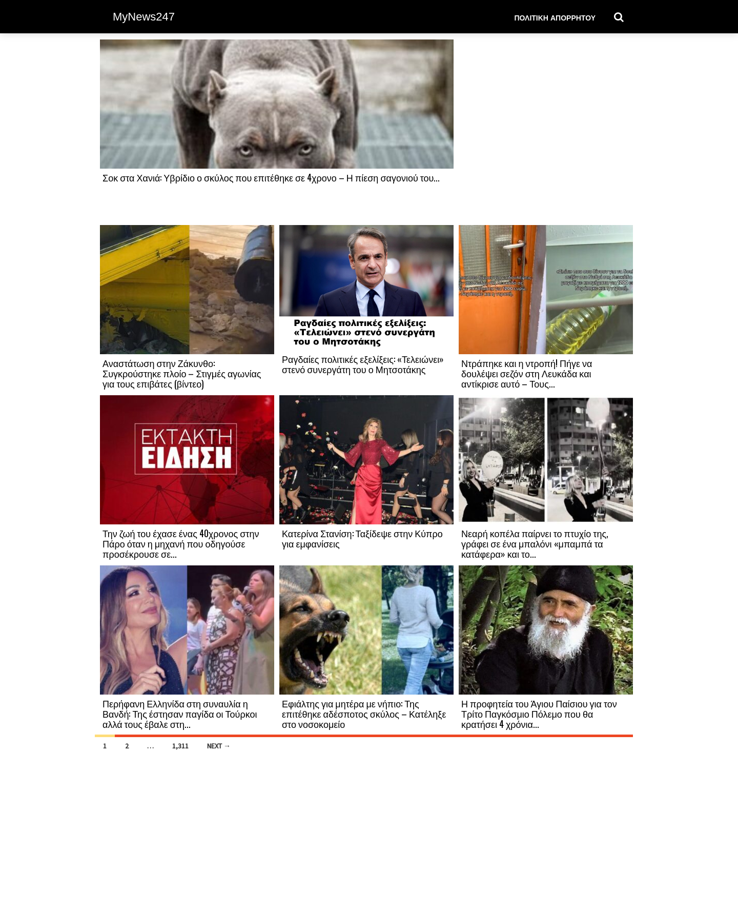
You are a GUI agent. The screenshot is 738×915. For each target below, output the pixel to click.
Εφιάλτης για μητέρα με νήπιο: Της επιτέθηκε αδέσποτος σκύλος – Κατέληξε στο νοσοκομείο (364, 713)
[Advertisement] (546, 132)
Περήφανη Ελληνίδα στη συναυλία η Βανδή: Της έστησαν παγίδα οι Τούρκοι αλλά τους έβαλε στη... (179, 713)
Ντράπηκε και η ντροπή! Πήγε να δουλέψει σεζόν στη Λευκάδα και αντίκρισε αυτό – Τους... (526, 373)
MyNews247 (144, 16)
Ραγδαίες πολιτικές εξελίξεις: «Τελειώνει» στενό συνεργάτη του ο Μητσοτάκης (363, 364)
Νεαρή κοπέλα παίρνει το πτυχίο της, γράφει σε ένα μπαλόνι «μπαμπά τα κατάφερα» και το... (534, 543)
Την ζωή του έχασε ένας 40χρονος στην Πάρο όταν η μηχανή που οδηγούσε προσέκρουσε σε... (180, 543)
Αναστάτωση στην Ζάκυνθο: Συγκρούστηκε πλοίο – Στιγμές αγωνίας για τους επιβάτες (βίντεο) (181, 373)
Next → (219, 745)
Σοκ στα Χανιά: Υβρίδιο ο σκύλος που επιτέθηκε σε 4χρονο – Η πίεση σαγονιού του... (271, 177)
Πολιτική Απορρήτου (555, 17)
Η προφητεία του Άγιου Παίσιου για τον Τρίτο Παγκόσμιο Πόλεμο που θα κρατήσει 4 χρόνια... (539, 713)
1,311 (180, 745)
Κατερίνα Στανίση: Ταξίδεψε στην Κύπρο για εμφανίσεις (362, 538)
